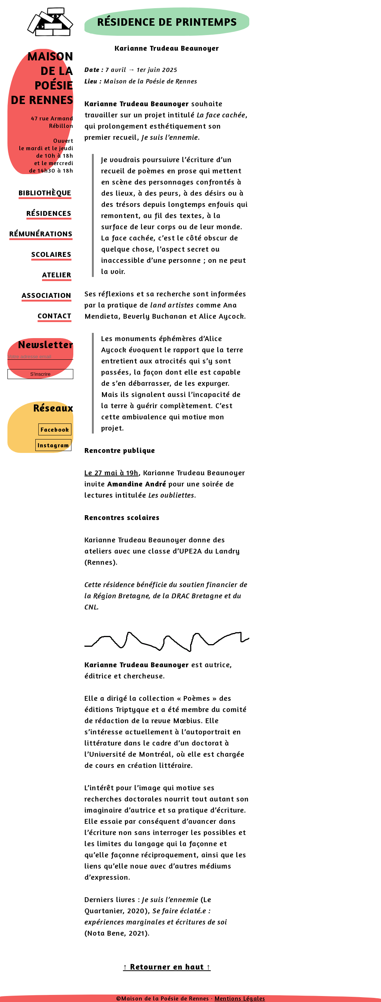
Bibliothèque (45, 192)
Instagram (53, 445)
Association (46, 295)
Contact (54, 315)
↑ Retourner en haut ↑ (167, 966)
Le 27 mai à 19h (111, 472)
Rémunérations (41, 233)
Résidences (48, 213)
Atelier (56, 274)
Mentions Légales (240, 998)
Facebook (55, 429)
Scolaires (51, 254)
